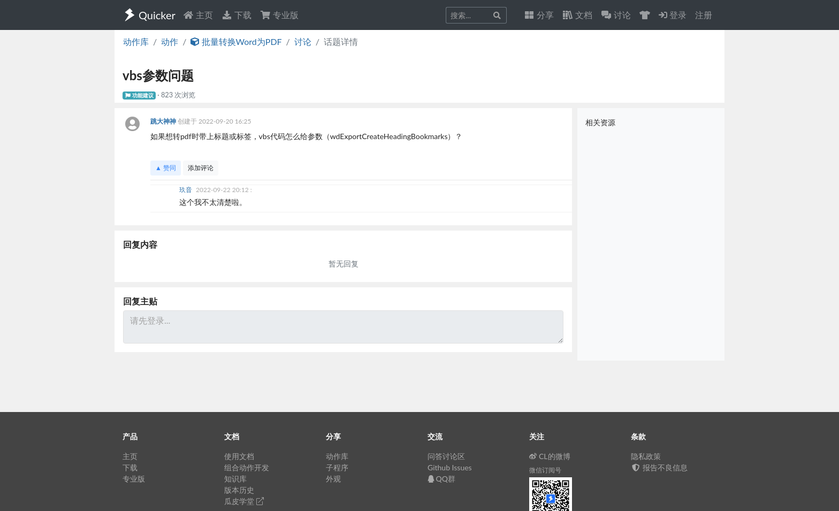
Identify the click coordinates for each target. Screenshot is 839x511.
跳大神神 (164, 121)
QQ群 (441, 478)
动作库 (136, 41)
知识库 (235, 478)
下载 (236, 15)
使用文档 (239, 456)
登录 (673, 15)
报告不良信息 (659, 467)
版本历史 (239, 489)
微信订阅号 (545, 470)
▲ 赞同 (165, 168)
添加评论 (200, 168)
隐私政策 (646, 456)
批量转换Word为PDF (235, 41)
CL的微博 (549, 456)
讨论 (302, 41)
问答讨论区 (446, 456)
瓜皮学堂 (244, 501)
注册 (703, 15)
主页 (198, 15)
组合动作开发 (246, 467)
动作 (169, 41)
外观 (333, 478)
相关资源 (600, 122)
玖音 (186, 190)
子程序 (337, 467)
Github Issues (450, 467)
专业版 (279, 15)
